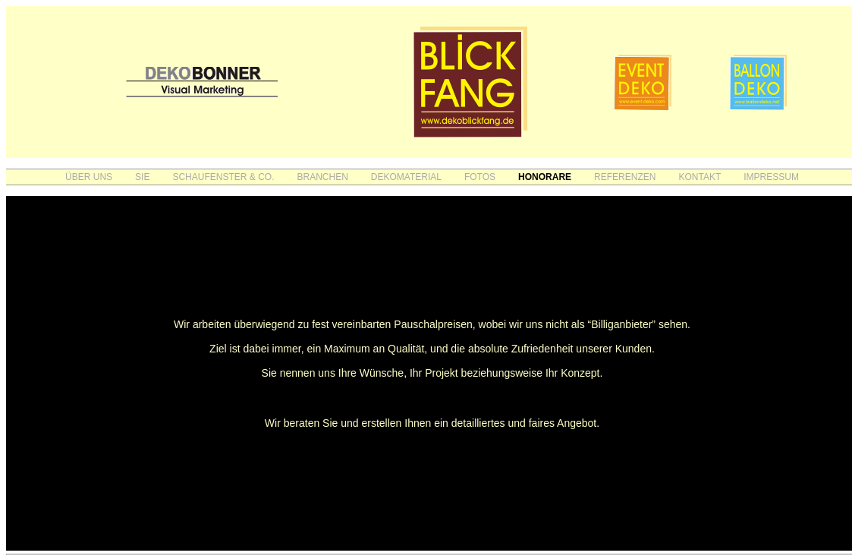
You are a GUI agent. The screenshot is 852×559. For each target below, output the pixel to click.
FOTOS (479, 177)
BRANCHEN (322, 177)
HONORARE (544, 177)
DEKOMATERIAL (406, 177)
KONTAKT (699, 177)
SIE (142, 177)
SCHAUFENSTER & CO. (223, 177)
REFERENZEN (625, 177)
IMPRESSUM (771, 177)
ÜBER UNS (88, 177)
